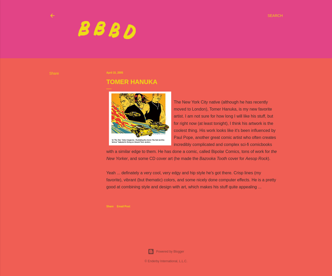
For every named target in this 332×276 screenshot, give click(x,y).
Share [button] (54, 73)
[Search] (275, 15)
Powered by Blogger (166, 251)
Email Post (123, 206)
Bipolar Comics (225, 151)
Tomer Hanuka (223, 109)
